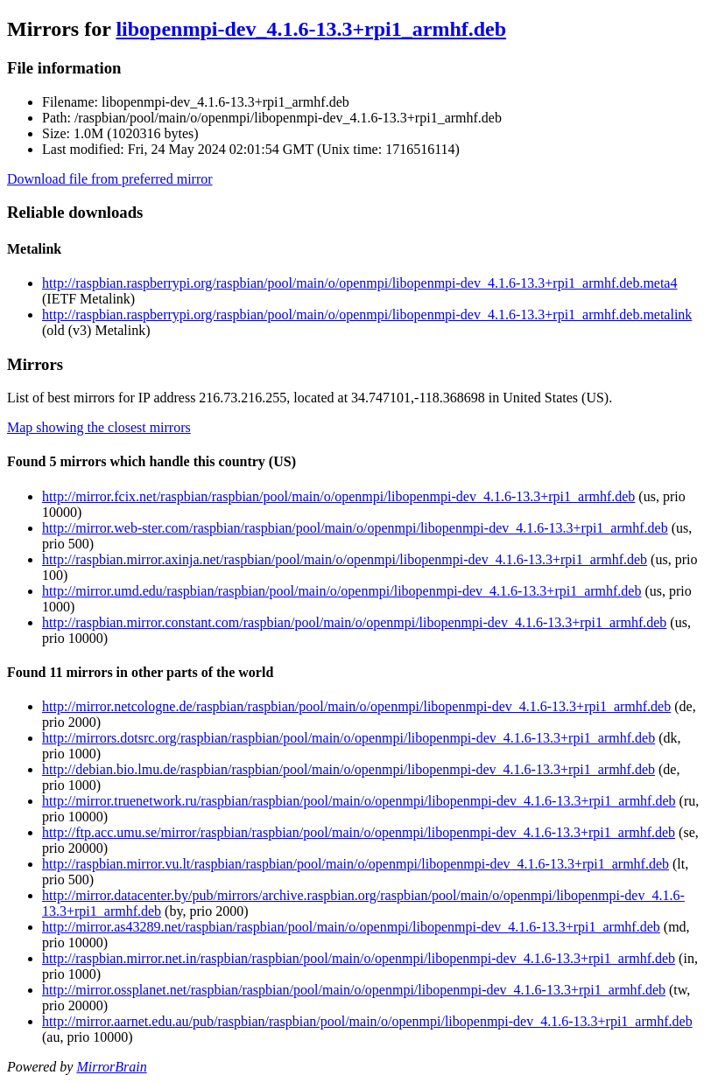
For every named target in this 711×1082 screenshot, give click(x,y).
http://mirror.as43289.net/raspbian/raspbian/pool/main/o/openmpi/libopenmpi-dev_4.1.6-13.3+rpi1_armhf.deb (351, 926)
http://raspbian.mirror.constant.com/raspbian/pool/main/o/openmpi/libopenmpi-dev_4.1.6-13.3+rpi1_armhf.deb (354, 622)
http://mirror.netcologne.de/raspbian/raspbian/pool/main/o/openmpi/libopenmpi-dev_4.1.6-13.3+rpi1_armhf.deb (356, 706)
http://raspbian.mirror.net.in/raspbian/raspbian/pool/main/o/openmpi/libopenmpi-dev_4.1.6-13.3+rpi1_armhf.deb (358, 958)
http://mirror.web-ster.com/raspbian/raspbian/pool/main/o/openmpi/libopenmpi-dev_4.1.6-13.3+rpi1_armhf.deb (355, 527)
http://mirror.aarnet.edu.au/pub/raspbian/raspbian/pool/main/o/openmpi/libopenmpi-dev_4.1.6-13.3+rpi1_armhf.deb (367, 1021)
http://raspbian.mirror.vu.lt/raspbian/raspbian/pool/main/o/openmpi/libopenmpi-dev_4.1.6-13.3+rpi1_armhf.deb (355, 863)
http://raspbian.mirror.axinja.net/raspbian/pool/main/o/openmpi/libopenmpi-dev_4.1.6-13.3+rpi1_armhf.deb (344, 559)
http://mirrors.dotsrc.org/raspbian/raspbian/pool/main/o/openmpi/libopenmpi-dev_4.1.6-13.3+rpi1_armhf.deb (348, 737)
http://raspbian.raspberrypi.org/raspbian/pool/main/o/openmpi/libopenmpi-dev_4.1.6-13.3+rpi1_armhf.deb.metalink (367, 314)
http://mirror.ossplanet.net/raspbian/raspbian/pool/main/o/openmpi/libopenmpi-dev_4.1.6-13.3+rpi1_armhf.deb (353, 989)
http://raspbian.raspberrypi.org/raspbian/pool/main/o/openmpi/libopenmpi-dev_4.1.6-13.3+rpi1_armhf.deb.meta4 (359, 283)
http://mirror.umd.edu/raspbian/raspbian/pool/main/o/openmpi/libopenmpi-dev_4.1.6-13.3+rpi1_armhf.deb (341, 590)
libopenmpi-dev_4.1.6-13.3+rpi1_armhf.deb (311, 28)
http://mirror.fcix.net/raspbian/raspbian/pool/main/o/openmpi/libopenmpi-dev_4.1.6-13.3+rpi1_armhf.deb (338, 496)
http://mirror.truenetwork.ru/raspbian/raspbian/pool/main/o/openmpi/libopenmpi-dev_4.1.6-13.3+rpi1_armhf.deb (359, 800)
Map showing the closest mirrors (99, 427)
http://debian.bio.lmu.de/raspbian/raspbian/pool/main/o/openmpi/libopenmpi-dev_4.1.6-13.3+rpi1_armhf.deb (348, 769)
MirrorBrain (111, 1066)
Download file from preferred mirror (110, 178)
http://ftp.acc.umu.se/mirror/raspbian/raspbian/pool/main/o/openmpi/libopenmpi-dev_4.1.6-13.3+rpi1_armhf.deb (358, 832)
